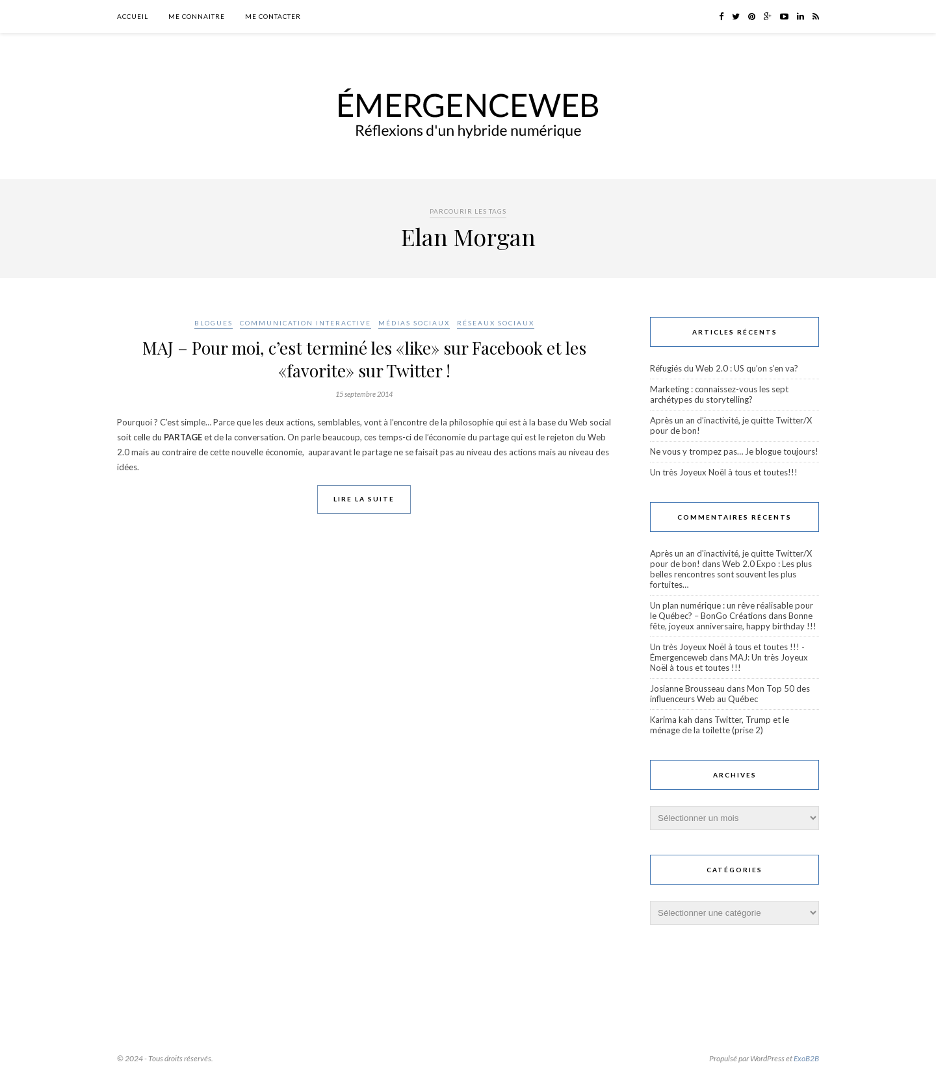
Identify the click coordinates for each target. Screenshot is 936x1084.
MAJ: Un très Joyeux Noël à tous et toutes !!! (729, 662)
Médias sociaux (414, 323)
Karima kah (671, 719)
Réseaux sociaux (495, 323)
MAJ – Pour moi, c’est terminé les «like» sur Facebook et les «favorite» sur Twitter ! (364, 359)
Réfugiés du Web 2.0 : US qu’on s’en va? (724, 368)
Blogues (213, 323)
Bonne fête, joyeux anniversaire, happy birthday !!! (733, 621)
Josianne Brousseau (687, 688)
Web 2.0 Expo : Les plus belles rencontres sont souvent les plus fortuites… (731, 574)
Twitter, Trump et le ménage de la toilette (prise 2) (719, 724)
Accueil (132, 16)
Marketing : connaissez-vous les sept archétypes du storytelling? (719, 394)
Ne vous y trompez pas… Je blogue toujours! (734, 451)
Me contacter (273, 16)
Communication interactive (305, 323)
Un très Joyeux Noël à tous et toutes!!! (724, 472)
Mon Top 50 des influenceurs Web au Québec (730, 693)
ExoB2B (806, 1058)
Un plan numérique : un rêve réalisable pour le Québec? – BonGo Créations (731, 610)
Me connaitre (196, 16)
